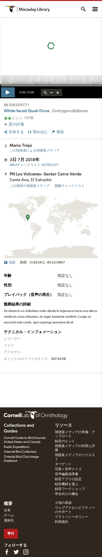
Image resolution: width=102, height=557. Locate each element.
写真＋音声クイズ (68, 469)
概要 (8, 504)
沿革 (7, 510)
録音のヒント (65, 441)
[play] (8, 92)
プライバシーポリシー (71, 517)
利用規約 (61, 522)
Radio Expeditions (16, 447)
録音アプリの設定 (68, 479)
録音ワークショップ (70, 489)
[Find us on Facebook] (7, 552)
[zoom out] (51, 92)
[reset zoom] (45, 92)
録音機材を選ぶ (66, 484)
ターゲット (63, 464)
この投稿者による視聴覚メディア (35, 150)
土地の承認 (63, 502)
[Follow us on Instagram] (26, 552)
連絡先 (9, 520)
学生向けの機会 (66, 494)
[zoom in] (57, 92)
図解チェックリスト (70, 186)
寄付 (10, 533)
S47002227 (34, 165)
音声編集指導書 (66, 474)
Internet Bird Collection (20, 451)
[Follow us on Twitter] (16, 552)
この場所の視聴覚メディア (30, 186)
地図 (9, 262)
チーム (9, 515)
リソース (63, 425)
